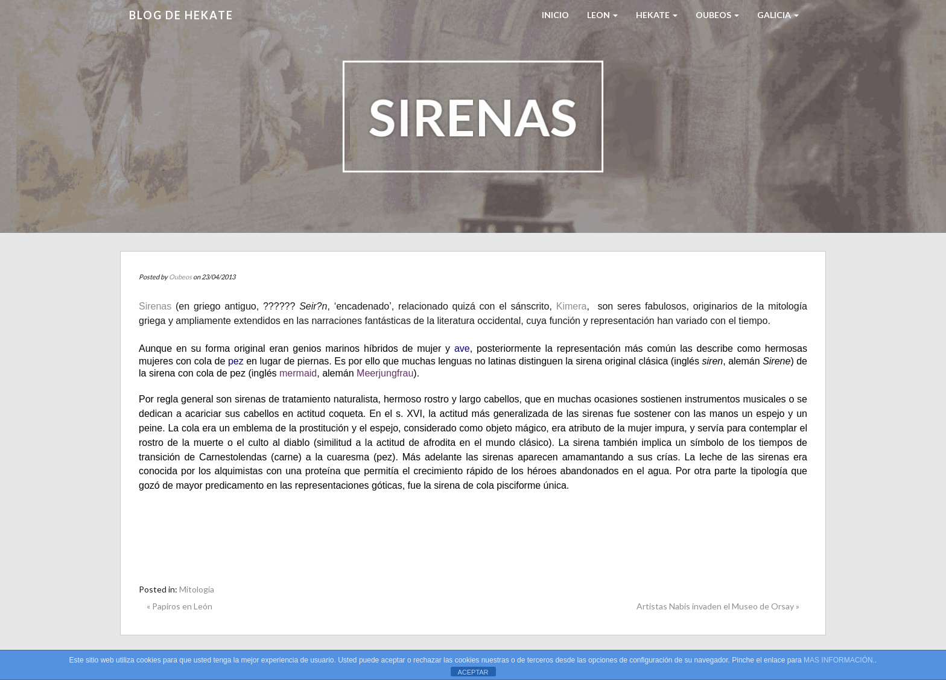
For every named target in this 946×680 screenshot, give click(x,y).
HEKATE (657, 15)
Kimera (571, 306)
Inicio (555, 15)
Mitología (196, 589)
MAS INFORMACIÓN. (839, 660)
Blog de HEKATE (181, 15)
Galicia (778, 15)
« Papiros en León (179, 606)
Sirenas (155, 306)
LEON (602, 15)
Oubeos (717, 15)
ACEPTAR (472, 672)
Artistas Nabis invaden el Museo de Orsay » (717, 606)
